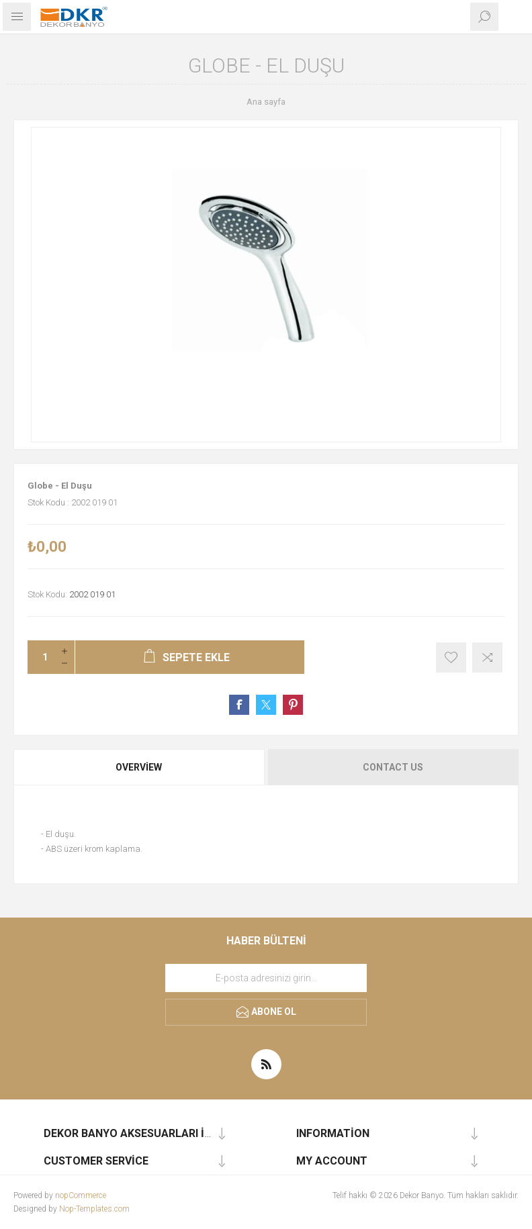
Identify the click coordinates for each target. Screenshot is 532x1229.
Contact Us (393, 767)
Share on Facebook (239, 705)
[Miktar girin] (41, 657)
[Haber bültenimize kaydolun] (266, 978)
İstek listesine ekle (451, 657)
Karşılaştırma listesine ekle (487, 657)
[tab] (139, 767)
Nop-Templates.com (94, 1209)
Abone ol (273, 1011)
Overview (139, 767)
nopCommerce (80, 1195)
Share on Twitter (266, 705)
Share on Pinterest (293, 705)
